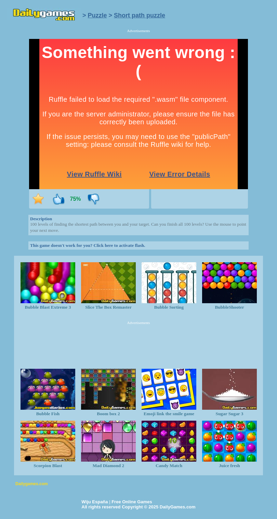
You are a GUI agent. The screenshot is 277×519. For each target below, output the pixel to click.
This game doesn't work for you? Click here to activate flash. (87, 245)
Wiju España (94, 501)
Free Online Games (131, 501)
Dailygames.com (31, 483)
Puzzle (97, 15)
